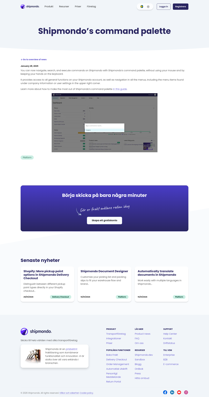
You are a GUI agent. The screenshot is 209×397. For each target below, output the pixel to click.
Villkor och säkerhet (69, 392)
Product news (142, 333)
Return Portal (113, 381)
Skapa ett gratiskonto (104, 220)
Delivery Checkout (116, 359)
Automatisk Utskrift (116, 369)
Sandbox (140, 359)
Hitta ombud (142, 378)
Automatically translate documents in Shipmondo (157, 273)
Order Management (117, 364)
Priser (78, 6)
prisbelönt (71, 349)
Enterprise (169, 355)
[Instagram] (186, 392)
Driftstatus (169, 343)
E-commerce (171, 364)
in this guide (120, 89)
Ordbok (139, 369)
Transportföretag (116, 333)
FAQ (137, 338)
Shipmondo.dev (144, 355)
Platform (27, 157)
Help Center (170, 333)
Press (138, 373)
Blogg (138, 364)
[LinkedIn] (172, 392)
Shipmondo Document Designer (104, 271)
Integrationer (113, 338)
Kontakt (167, 338)
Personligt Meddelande (113, 375)
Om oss (139, 343)
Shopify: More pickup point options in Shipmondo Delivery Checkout (46, 274)
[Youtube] (179, 392)
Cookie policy (86, 392)
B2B (165, 359)
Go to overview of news (34, 59)
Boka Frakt (112, 355)
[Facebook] (165, 392)
